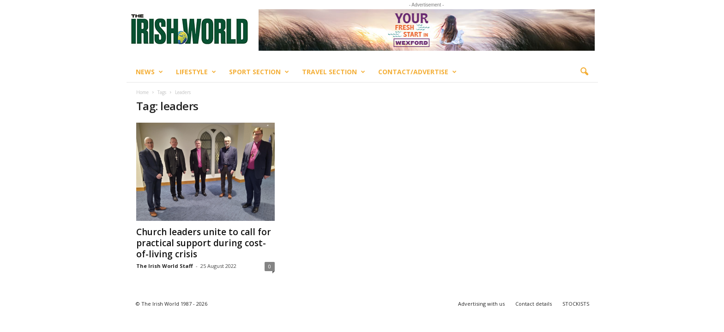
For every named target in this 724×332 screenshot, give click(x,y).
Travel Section (333, 72)
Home (142, 92)
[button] (584, 72)
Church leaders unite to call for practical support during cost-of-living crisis (203, 243)
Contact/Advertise (417, 72)
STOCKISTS (575, 303)
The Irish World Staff (164, 265)
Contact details (533, 303)
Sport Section (259, 72)
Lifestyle (196, 72)
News (149, 72)
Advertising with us (481, 303)
